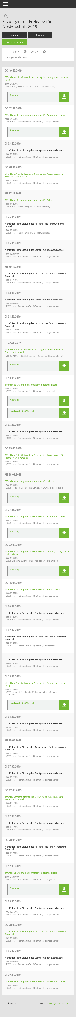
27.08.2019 (13, 510)
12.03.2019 (13, 866)
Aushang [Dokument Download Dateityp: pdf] (14, 95)
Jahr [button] (16, 51)
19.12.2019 (13, 70)
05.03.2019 (13, 901)
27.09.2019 (13, 343)
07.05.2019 (13, 766)
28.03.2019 (13, 840)
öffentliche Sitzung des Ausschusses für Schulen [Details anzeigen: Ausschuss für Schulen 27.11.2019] (30, 200)
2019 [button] (34, 51)
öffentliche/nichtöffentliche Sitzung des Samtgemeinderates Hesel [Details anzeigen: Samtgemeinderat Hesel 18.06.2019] (36, 684)
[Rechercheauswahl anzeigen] (5, 16)
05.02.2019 (13, 951)
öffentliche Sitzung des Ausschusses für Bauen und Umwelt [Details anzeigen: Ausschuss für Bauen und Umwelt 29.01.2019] (36, 981)
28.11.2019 (13, 167)
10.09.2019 (13, 378)
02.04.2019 (13, 816)
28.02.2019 (13, 925)
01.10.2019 (13, 316)
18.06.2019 (13, 676)
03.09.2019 (13, 425)
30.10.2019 (13, 267)
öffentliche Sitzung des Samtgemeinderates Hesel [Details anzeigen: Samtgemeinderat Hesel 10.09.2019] (31, 384)
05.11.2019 (13, 243)
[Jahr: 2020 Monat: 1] (44, 52)
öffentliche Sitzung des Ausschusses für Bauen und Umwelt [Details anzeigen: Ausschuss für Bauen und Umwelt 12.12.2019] (36, 115)
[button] (64, 97)
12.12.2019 (13, 108)
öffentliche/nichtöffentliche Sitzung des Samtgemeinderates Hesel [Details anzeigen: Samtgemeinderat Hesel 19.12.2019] (36, 78)
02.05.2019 (13, 790)
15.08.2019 (13, 583)
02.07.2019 (13, 630)
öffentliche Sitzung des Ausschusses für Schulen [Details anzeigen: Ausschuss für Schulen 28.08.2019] (30, 481)
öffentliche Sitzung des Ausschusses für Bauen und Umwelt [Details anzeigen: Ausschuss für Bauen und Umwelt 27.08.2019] (36, 516)
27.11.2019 (13, 193)
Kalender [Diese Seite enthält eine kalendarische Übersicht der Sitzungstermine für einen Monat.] (14, 35)
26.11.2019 (13, 217)
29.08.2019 (13, 448)
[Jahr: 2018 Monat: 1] (25, 52)
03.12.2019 (13, 143)
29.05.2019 (13, 740)
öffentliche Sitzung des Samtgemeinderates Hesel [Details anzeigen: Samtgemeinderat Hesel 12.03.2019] (31, 872)
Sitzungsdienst (58, 1003)
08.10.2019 (13, 293)
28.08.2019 (13, 474)
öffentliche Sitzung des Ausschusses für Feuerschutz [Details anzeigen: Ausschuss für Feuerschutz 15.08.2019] (32, 589)
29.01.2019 (13, 974)
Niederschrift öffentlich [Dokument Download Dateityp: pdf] (22, 411)
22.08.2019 (13, 545)
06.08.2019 (13, 606)
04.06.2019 (13, 716)
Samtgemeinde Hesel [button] (17, 57)
